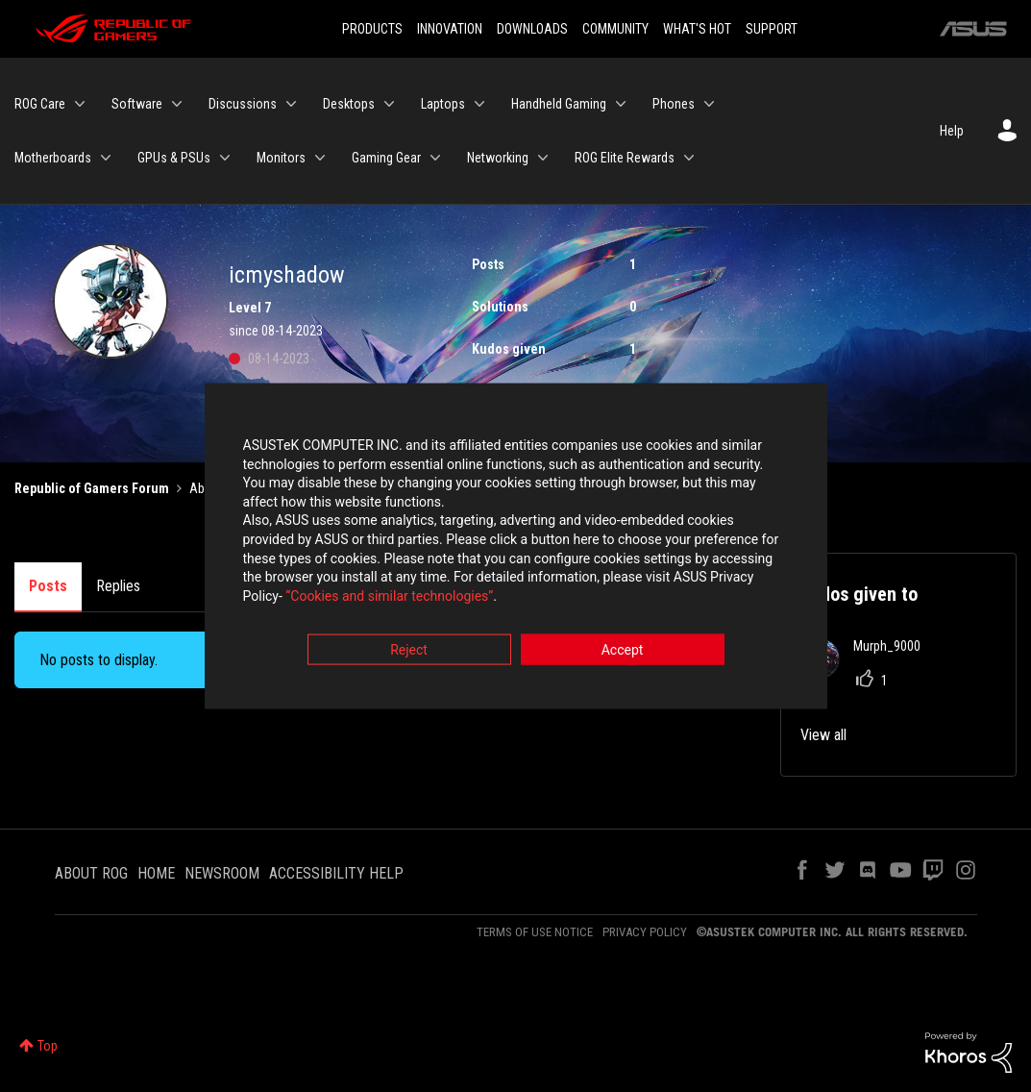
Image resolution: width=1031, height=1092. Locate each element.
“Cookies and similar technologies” (389, 598)
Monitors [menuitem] (281, 157)
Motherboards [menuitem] (52, 157)
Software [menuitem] (136, 104)
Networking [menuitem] (497, 157)
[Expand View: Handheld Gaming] (620, 103)
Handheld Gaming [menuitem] (558, 104)
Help (952, 130)
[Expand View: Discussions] (291, 103)
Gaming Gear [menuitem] (386, 157)
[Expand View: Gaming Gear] (435, 157)
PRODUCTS (372, 29)
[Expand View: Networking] (542, 157)
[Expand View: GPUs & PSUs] (224, 157)
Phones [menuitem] (673, 104)
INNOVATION (449, 29)
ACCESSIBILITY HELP (336, 873)
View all (823, 735)
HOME (156, 873)
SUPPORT (772, 29)
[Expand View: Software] (176, 103)
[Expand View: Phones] (709, 103)
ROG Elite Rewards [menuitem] (625, 157)
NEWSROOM (221, 873)
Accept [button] (622, 652)
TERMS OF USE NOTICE (535, 932)
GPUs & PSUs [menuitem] (173, 157)
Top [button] (47, 1046)
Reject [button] (409, 652)
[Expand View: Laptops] (479, 103)
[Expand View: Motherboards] (105, 157)
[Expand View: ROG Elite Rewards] (689, 157)
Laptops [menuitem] (443, 104)
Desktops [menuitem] (349, 104)
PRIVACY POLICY (644, 932)
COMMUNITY (615, 29)
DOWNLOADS (532, 29)
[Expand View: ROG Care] (79, 103)
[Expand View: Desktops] (389, 103)
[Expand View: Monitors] (320, 157)
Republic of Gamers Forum (91, 488)
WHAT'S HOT (697, 29)
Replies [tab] (118, 586)
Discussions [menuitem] (243, 104)
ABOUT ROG (91, 873)
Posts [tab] (48, 586)
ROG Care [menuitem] (39, 104)
